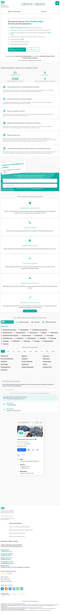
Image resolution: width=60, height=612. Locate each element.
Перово (45, 364)
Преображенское (5, 367)
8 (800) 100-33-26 (6, 555)
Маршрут (21, 450)
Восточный (46, 356)
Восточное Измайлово (7, 358)
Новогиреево (4, 364)
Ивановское (46, 358)
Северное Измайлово (28, 367)
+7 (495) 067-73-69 (27, 4)
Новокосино (25, 364)
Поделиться (2, 588)
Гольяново (25, 358)
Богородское (4, 356)
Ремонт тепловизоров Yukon (17, 533)
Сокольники (4, 369)
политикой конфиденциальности (36, 188)
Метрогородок (47, 361)
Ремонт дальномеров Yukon (17, 536)
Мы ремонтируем (14, 11)
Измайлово (4, 361)
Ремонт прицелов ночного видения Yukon (21, 530)
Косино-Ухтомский (27, 361)
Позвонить (44, 11)
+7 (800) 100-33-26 (39, 4)
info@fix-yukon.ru (6, 559)
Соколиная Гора (47, 367)
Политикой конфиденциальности (43, 393)
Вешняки (24, 356)
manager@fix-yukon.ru (7, 563)
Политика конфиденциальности (30, 601)
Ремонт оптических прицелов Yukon (19, 527)
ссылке (7, 519)
